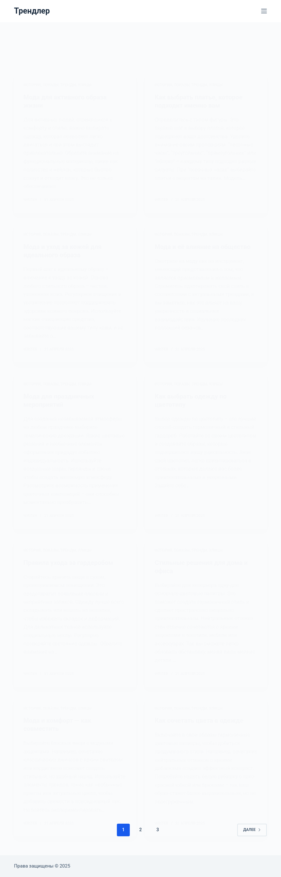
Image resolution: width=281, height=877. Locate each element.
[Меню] (264, 11)
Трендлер (32, 10)
